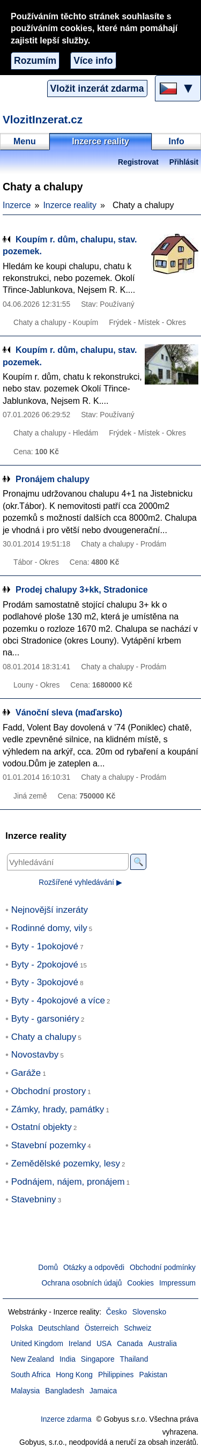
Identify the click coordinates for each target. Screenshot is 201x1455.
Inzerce (17, 205)
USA (103, 1344)
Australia (162, 1344)
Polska (22, 1328)
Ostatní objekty (41, 1127)
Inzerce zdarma (66, 1419)
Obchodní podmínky (163, 1268)
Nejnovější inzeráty (49, 910)
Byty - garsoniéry (45, 1019)
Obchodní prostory (48, 1091)
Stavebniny (33, 1199)
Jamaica (103, 1391)
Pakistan (153, 1375)
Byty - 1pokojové (44, 946)
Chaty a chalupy (44, 1037)
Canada (130, 1344)
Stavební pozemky (48, 1145)
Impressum (177, 1283)
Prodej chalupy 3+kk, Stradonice (82, 589)
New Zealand (32, 1359)
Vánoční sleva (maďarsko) (69, 712)
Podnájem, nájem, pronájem (68, 1182)
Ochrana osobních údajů (81, 1283)
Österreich (101, 1328)
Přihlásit (183, 162)
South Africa (30, 1375)
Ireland (80, 1344)
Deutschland (58, 1328)
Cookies (140, 1283)
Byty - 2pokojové (44, 964)
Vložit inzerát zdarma (97, 88)
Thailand (134, 1359)
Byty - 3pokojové (44, 982)
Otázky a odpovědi (93, 1268)
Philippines (116, 1375)
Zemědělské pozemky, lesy (65, 1163)
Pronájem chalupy (53, 479)
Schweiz (137, 1328)
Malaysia (25, 1391)
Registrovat (138, 162)
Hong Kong (74, 1375)
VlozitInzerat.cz (43, 119)
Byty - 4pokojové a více (58, 1000)
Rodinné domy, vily (49, 928)
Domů (48, 1268)
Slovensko (149, 1312)
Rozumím (35, 60)
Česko (116, 1312)
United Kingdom (37, 1344)
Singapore (98, 1359)
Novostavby (35, 1055)
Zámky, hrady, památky (58, 1109)
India (67, 1359)
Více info (93, 60)
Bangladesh (64, 1391)
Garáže (26, 1073)
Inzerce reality (69, 205)
